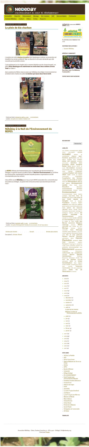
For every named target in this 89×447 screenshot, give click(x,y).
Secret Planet (67, 407)
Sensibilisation (67, 263)
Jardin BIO (67, 388)
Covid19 (64, 180)
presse (67, 245)
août (67, 307)
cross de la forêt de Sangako (74, 180)
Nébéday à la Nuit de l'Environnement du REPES (73, 312)
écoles (80, 185)
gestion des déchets (71, 206)
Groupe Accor (67, 382)
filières (71, 197)
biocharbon (79, 168)
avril (67, 323)
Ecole (75, 185)
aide (78, 158)
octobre (68, 302)
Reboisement (27, 16)
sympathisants (74, 264)
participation (65, 238)
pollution (80, 242)
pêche (72, 238)
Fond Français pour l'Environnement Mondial (71, 378)
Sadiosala (80, 259)
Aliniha (64, 161)
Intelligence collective (67, 212)
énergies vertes (77, 190)
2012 (65, 346)
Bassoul (74, 166)
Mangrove (79, 223)
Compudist (67, 371)
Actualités (8, 16)
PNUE (63, 242)
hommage (78, 211)
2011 (65, 348)
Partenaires (72, 16)
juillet (67, 316)
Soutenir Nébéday (10, 19)
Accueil (32, 231)
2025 (65, 278)
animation (79, 161)
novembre (69, 300)
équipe (75, 194)
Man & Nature (68, 399)
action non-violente (68, 152)
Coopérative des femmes (72, 178)
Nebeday (73, 228)
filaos (68, 197)
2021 (65, 288)
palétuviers (79, 235)
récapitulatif (65, 251)
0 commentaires (33, 223)
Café (71, 169)
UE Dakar (66, 411)
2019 (63, 150)
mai (67, 321)
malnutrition (71, 223)
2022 (65, 286)
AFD (65, 357)
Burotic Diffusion (68, 369)
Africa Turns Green (69, 359)
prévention (72, 245)
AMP (68, 161)
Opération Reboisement (72, 233)
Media (80, 225)
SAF (53, 16)
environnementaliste (67, 194)
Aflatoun (74, 156)
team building (67, 266)
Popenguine (65, 244)
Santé (71, 261)
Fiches (35, 19)
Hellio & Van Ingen (69, 384)
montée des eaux (77, 226)
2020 (65, 290)
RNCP (63, 259)
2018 (65, 295)
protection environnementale (70, 247)
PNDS (80, 240)
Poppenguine (72, 244)
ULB (72, 268)
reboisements (78, 249)
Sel (75, 261)
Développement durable (22, 225)
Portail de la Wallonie (70, 405)
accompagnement (74, 150)
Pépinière (79, 238)
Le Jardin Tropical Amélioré (71, 390)
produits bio (79, 245)
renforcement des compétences (72, 253)
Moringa (36, 16)
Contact (21, 19)
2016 (65, 336)
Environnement (33, 225)
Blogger (47, 432)
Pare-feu (71, 236)
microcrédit (65, 226)
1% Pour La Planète (69, 355)
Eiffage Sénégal (68, 373)
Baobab (64, 166)
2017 (65, 333)
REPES (9, 171)
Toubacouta (79, 266)
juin (67, 318)
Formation (65, 203)
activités (80, 152)
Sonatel (64, 264)
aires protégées (77, 159)
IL (81, 211)
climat (69, 174)
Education (65, 187)
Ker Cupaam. (77, 219)
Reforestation (78, 251)
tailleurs (80, 264)
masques (73, 224)
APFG (65, 367)
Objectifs (17, 16)
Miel (70, 226)
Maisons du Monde (69, 396)
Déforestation (72, 181)
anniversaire (65, 163)
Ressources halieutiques (68, 258)
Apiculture (74, 163)
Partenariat (79, 236)
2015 (65, 338)
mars (67, 326)
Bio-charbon (45, 16)
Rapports (43, 19)
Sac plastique (71, 259)
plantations (75, 240)
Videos (29, 19)
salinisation (65, 261)
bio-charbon (19, 119)
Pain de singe (70, 235)
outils (63, 235)
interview (76, 212)
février (68, 328)
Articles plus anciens (52, 231)
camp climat (79, 169)
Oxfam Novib (67, 403)
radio (81, 247)
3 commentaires (34, 117)
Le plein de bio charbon (18, 28)
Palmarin (64, 236)
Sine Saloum (78, 263)
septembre (69, 305)
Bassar (69, 166)
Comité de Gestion (77, 174)
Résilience (79, 256)
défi (66, 181)
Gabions (80, 204)
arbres (80, 163)
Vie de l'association (43, 225)
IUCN (65, 386)
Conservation (78, 176)
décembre (68, 297)
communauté (65, 176)
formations (74, 202)
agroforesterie (72, 158)
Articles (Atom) (17, 234)
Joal (81, 212)
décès (63, 181)
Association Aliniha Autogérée (72, 164)
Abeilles (67, 150)
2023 (65, 283)
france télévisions (72, 204)
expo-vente (72, 196)
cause (63, 171)
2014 (65, 341)
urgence (64, 269)
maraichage (65, 224)
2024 (65, 281)
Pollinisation (72, 242)
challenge (70, 171)
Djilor (71, 185)
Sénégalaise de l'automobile (72, 409)
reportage (64, 254)
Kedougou (70, 219)
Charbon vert (26, 119)
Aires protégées (61, 16)
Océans (69, 231)
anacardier (73, 161)
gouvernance (72, 211)
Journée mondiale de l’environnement (72, 215)
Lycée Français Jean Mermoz (72, 395)
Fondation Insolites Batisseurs (72, 380)
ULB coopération (78, 268)
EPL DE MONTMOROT (70, 375)
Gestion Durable (73, 209)
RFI (81, 258)
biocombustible (66, 169)
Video (71, 270)
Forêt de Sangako (76, 201)
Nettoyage (79, 230)
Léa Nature (67, 393)
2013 (65, 343)
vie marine (73, 271)
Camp (74, 169)
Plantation (67, 240)
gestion (64, 206)
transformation (66, 268)
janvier (68, 330)
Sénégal (80, 261)
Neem (71, 230)
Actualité (13, 119)
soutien (68, 264)
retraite (77, 258)
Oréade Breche (68, 401)
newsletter (64, 231)
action (80, 150)
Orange (80, 233)
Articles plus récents (11, 231)
